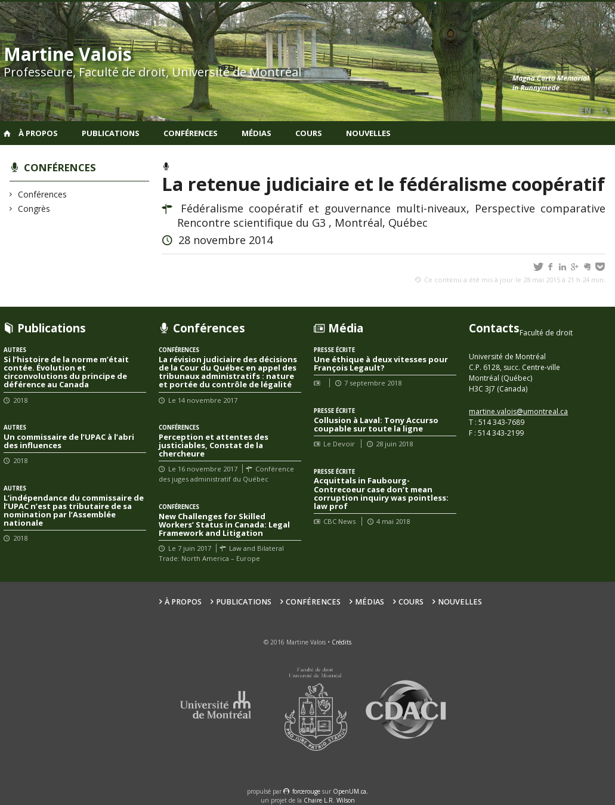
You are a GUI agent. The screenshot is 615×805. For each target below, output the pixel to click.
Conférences (190, 133)
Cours (308, 133)
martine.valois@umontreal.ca (518, 411)
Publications (111, 133)
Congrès (34, 208)
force (306, 791)
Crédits (341, 642)
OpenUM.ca (349, 791)
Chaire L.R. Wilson (329, 800)
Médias (256, 133)
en (585, 110)
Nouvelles (368, 133)
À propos (38, 133)
